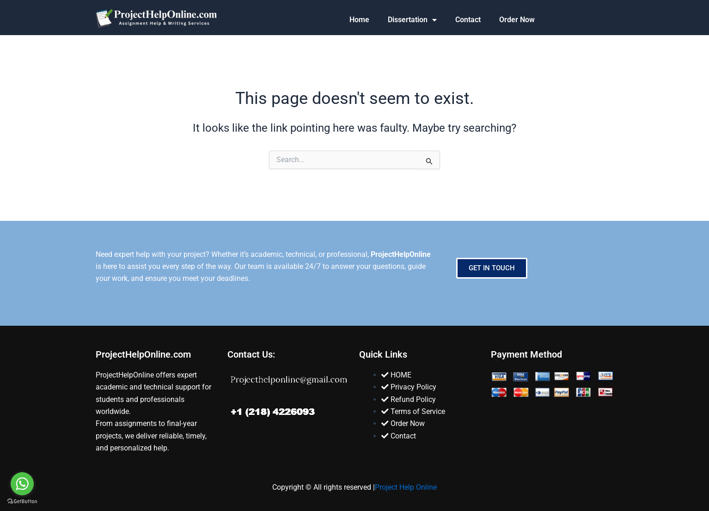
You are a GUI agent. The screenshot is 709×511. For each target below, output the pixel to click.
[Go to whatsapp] (22, 483)
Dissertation (412, 20)
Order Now (517, 19)
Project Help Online (406, 487)
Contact (468, 19)
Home (359, 19)
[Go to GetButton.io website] (22, 502)
